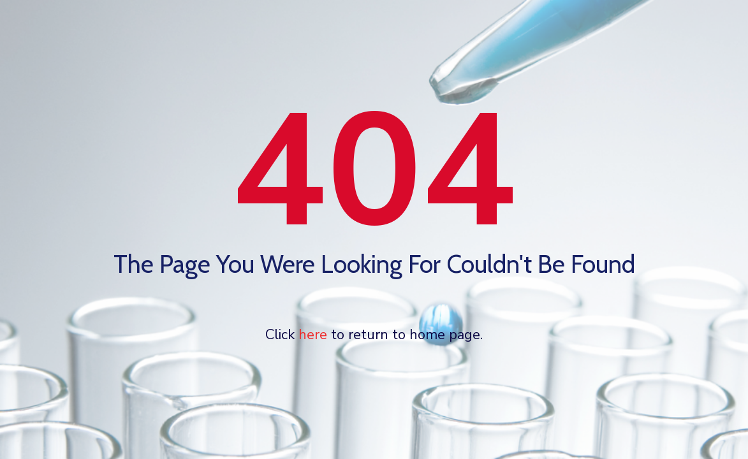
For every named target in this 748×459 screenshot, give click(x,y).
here (312, 334)
